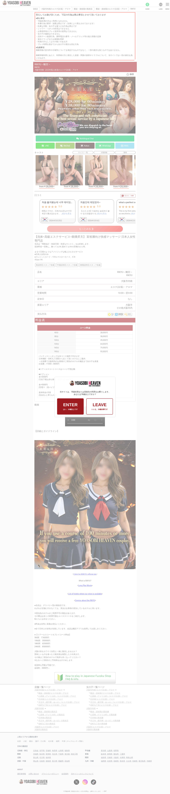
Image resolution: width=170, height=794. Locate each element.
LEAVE (100, 406)
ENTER (70, 406)
